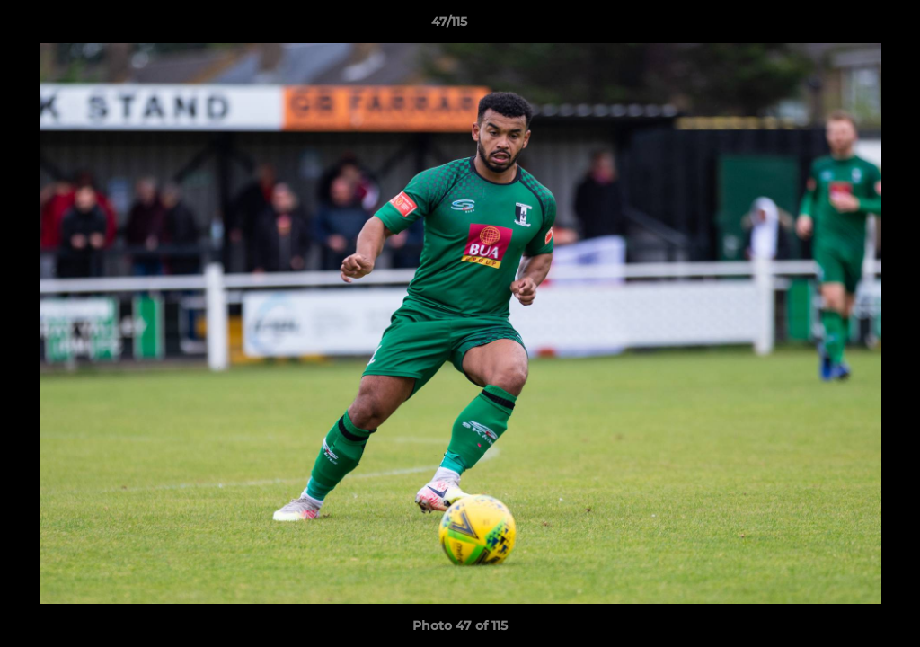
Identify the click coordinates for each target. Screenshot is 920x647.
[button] (844, 26)
